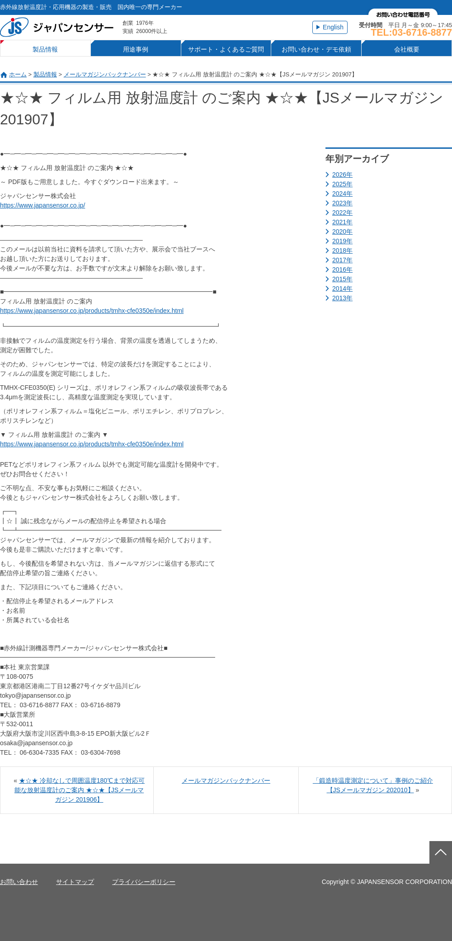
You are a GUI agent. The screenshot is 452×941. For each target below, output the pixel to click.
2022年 (342, 212)
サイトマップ (75, 881)
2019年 (342, 241)
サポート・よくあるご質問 (226, 49)
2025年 (342, 184)
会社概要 (406, 49)
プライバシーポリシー (143, 881)
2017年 (342, 260)
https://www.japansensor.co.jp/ (42, 205)
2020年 (342, 231)
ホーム (18, 74)
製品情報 (45, 49)
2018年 (342, 250)
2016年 (342, 269)
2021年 (342, 222)
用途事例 (135, 49)
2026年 (342, 174)
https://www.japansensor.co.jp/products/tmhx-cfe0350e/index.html (92, 310)
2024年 (342, 193)
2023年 (342, 203)
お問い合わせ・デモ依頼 (316, 49)
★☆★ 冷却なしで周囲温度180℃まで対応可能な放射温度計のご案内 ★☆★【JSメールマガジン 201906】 (79, 790)
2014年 (342, 288)
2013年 (342, 298)
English (333, 27)
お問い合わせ (19, 881)
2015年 (342, 279)
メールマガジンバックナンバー (105, 74)
